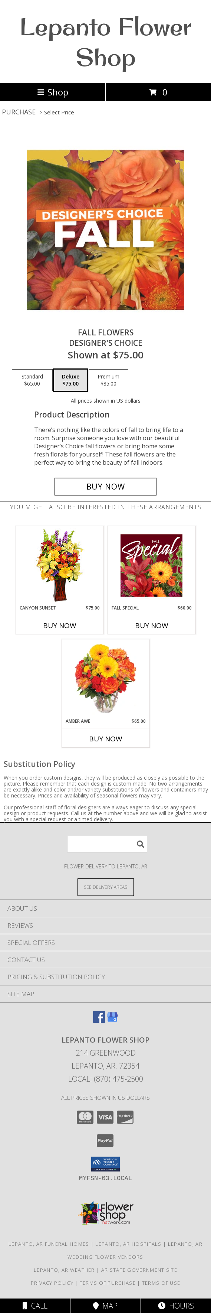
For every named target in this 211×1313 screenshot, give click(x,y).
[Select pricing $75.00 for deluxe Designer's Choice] (70, 380)
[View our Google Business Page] (112, 1020)
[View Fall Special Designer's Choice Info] (151, 565)
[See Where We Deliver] (106, 886)
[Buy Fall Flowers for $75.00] (105, 486)
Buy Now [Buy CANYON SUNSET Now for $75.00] (59, 625)
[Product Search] (107, 844)
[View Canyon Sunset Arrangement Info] (59, 565)
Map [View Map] (105, 1306)
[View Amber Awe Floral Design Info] (105, 678)
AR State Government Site (139, 1270)
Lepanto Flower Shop (105, 41)
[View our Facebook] (99, 1020)
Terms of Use (161, 1283)
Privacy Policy (52, 1283)
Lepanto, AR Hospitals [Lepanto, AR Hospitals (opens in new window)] (128, 1244)
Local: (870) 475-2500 (105, 1079)
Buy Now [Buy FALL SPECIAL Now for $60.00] (151, 625)
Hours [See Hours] (176, 1306)
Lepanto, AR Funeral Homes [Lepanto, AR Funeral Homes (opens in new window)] (49, 1244)
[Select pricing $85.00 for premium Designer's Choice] (108, 380)
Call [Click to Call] (35, 1306)
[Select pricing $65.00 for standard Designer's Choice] (32, 380)
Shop (52, 92)
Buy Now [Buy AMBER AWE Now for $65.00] (105, 739)
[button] (105, 1164)
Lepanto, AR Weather (64, 1270)
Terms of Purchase (108, 1283)
